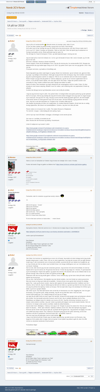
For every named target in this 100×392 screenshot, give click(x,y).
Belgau (12, 225)
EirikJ (12, 41)
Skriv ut (90, 35)
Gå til (67, 376)
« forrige (84, 30)
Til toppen (10, 368)
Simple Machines (19, 387)
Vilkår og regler (84, 387)
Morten (12, 157)
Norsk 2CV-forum (15, 7)
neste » (90, 30)
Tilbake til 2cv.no (89, 13)
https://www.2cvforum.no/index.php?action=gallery (71, 164)
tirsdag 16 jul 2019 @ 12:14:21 (34, 340)
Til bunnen (10, 35)
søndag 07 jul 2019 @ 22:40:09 (34, 224)
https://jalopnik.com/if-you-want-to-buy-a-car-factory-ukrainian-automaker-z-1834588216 (52, 231)
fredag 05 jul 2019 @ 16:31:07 (33, 190)
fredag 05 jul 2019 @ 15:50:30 (33, 41)
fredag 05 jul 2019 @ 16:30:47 (33, 157)
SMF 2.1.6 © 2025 (9, 387)
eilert (12, 190)
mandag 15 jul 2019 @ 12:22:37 (34, 255)
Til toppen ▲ (92, 387)
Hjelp (78, 387)
